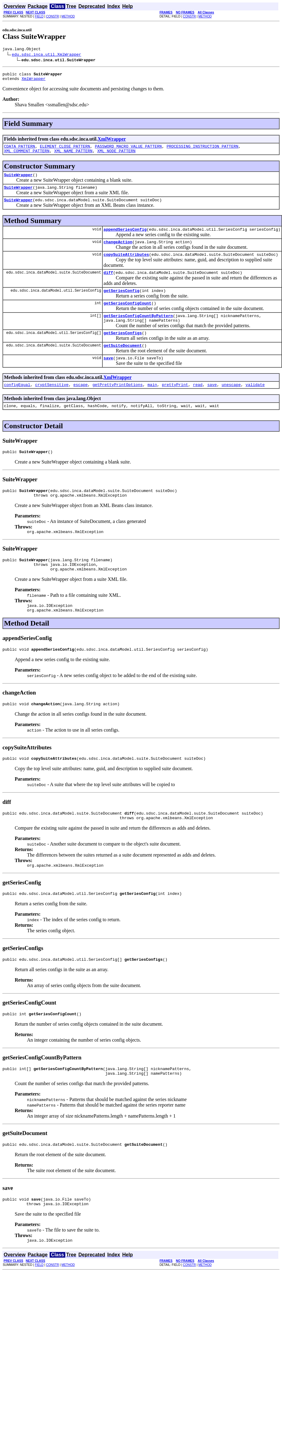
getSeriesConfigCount (127, 316)
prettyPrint (175, 403)
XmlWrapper (33, 81)
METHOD (68, 16)
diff (108, 283)
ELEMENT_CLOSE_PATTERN (65, 150)
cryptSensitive (51, 403)
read (197, 403)
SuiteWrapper (18, 180)
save (108, 375)
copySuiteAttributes (126, 264)
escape (80, 403)
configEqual (17, 403)
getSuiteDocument (123, 362)
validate (255, 403)
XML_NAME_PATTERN (73, 155)
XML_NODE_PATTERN (116, 155)
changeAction (118, 251)
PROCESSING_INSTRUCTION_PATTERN (202, 150)
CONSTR (52, 16)
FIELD (39, 16)
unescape (231, 403)
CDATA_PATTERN (19, 150)
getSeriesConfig (121, 302)
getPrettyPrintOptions (118, 403)
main (152, 403)
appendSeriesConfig (125, 237)
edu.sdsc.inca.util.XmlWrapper (46, 55)
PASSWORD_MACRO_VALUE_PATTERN (128, 150)
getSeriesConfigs (123, 348)
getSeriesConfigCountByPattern (138, 329)
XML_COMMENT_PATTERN (26, 155)
